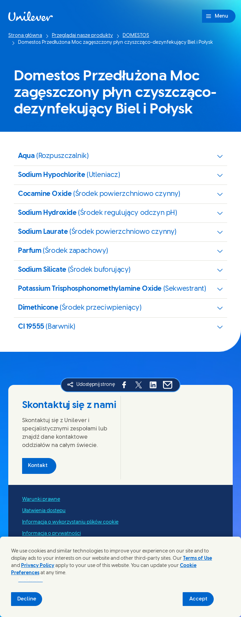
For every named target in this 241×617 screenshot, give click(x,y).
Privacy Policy (37, 565)
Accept (198, 599)
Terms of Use (197, 558)
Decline (26, 599)
